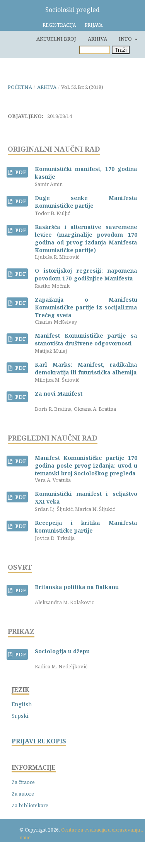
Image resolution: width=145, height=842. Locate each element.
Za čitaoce (23, 782)
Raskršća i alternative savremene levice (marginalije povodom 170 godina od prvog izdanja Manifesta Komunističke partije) (86, 238)
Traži (121, 50)
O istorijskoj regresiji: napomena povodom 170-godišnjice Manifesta (86, 274)
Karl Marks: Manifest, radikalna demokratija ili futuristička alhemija (86, 368)
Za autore (23, 793)
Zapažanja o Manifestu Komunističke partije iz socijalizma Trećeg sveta (86, 307)
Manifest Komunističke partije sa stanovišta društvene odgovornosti (86, 339)
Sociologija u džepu (62, 651)
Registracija (59, 25)
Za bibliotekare (30, 805)
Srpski (20, 715)
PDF (20, 172)
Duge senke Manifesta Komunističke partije (86, 201)
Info (126, 38)
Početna (20, 87)
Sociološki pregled (72, 9)
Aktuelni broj (56, 38)
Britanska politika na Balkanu (77, 587)
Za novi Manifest (58, 393)
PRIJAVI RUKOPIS (39, 741)
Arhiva (97, 38)
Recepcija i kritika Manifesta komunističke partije (86, 526)
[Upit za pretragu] (94, 50)
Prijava (93, 25)
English (22, 704)
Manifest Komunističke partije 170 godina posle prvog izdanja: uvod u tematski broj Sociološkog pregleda (86, 465)
